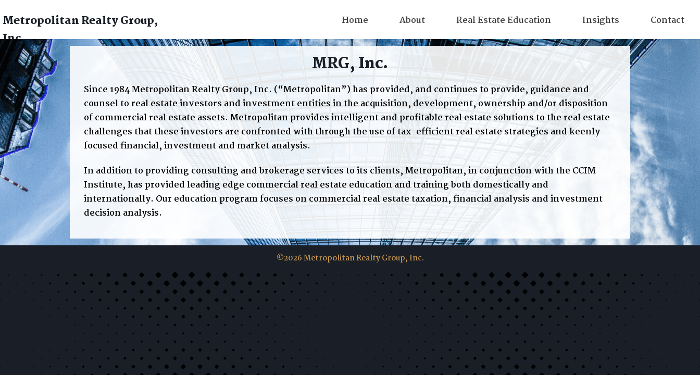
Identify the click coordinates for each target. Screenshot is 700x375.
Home (355, 21)
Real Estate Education (503, 21)
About (412, 21)
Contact (667, 21)
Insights (600, 21)
